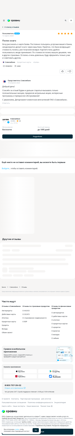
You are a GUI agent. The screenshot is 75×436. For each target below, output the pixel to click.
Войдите (5, 168)
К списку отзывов (10, 27)
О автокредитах (57, 313)
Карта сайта (6, 406)
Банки (4, 287)
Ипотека (5, 318)
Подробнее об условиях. (43, 425)
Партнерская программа (30, 399)
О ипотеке (55, 320)
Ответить (6, 103)
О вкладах (55, 334)
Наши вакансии (33, 406)
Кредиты (5, 325)
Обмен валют (7, 332)
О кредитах (55, 327)
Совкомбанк (14, 287)
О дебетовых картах (59, 316)
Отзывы (24, 287)
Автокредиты (7, 311)
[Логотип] (37, 411)
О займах (55, 338)
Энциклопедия (60, 402)
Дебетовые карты (9, 314)
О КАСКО (26, 311)
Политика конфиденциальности (40, 402)
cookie (17, 429)
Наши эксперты (19, 406)
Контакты (15, 399)
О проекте (6, 399)
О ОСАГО (26, 314)
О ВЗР (24, 321)
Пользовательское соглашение (14, 402)
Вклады (5, 329)
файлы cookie (26, 422)
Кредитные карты (9, 321)
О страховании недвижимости (34, 318)
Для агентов (46, 399)
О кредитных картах (59, 323)
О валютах (55, 331)
